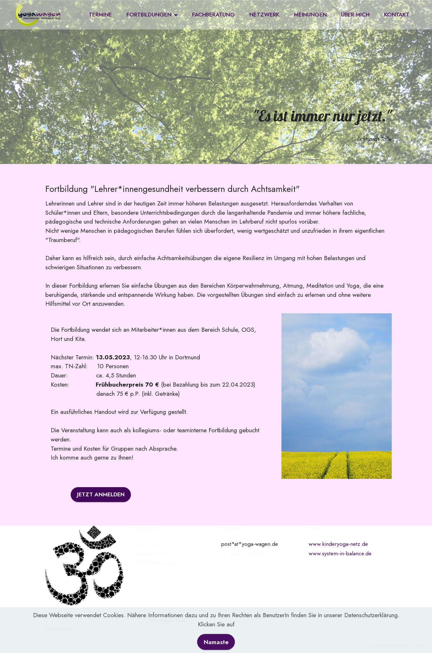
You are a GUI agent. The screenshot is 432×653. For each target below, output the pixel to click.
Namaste (216, 643)
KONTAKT (396, 14)
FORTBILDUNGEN (148, 14)
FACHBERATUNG (213, 14)
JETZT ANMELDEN (101, 494)
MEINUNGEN (310, 14)
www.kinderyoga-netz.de (338, 544)
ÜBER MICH (355, 14)
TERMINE (100, 14)
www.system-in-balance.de (340, 553)
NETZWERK (264, 14)
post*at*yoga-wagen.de (249, 544)
